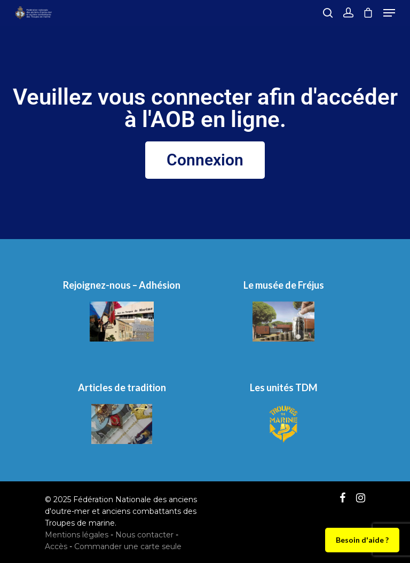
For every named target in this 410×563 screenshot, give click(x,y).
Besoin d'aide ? (362, 539)
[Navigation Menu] (389, 12)
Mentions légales (76, 535)
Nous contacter (144, 535)
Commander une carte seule (128, 546)
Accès (56, 546)
